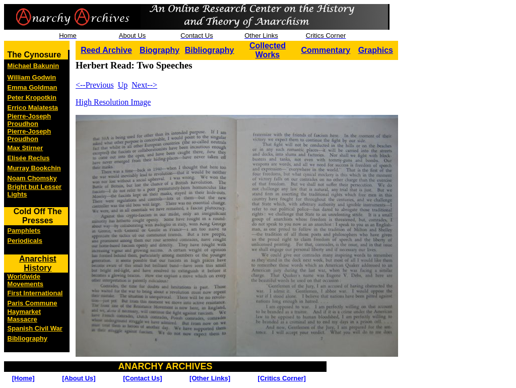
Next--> (144, 85)
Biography (159, 50)
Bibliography (209, 50)
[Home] (23, 378)
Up (123, 85)
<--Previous (95, 85)
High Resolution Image (113, 102)
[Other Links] (209, 378)
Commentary (325, 50)
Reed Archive (106, 50)
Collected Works (267, 50)
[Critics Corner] (282, 378)
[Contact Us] (142, 378)
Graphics (375, 50)
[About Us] (78, 378)
